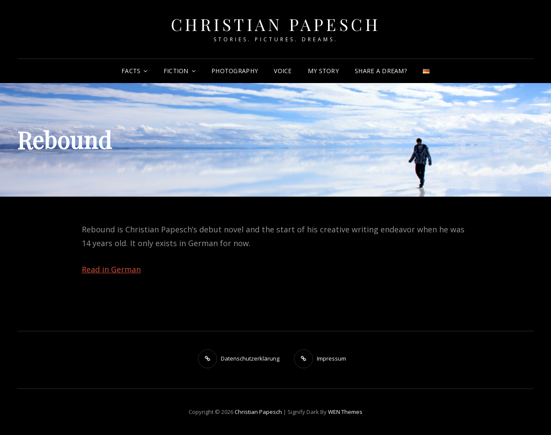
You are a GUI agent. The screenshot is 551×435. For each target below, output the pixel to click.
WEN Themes (345, 412)
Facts (130, 71)
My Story (323, 71)
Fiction (176, 71)
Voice (282, 71)
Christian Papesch (276, 24)
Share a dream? (381, 71)
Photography (234, 71)
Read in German (111, 269)
